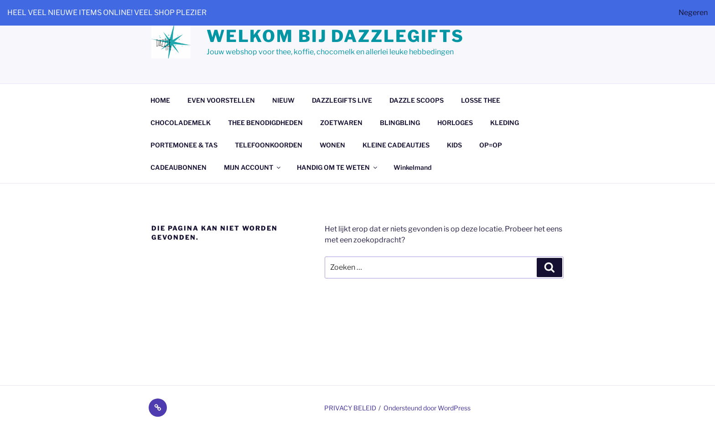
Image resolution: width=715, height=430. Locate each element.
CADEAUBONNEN (178, 167)
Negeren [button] (693, 12)
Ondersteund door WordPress (427, 408)
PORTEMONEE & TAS (184, 145)
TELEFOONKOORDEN (268, 145)
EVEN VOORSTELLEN (221, 100)
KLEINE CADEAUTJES (396, 145)
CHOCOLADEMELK (180, 122)
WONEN (332, 145)
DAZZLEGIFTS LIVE (342, 100)
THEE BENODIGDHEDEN (265, 122)
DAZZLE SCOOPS (416, 100)
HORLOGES (455, 122)
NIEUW (283, 100)
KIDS (454, 145)
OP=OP (490, 145)
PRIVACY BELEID (350, 408)
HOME (160, 100)
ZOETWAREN (341, 122)
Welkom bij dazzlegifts (335, 36)
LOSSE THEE (480, 100)
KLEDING (504, 122)
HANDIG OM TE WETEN (337, 167)
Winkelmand (412, 167)
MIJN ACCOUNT (253, 167)
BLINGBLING (400, 122)
